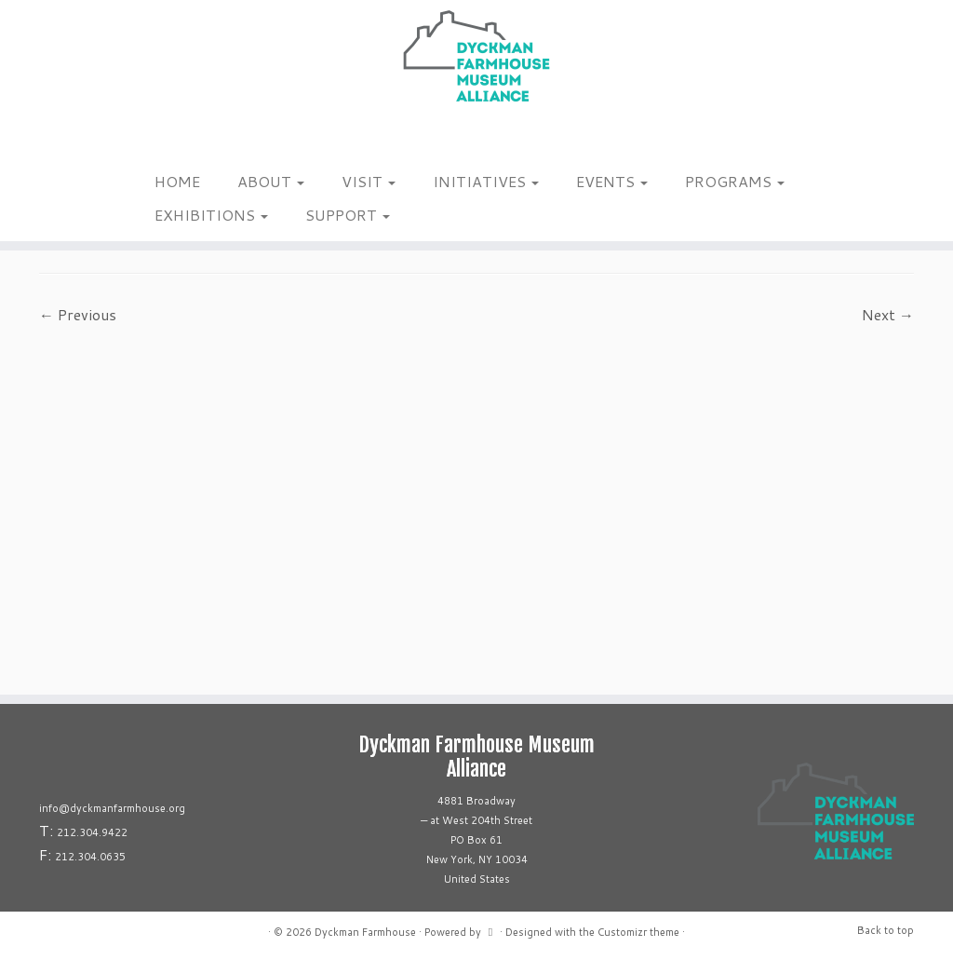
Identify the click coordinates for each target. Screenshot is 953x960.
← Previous (77, 314)
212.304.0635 (90, 856)
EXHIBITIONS (211, 214)
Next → (888, 314)
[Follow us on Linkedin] (183, 138)
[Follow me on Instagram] (147, 138)
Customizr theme (638, 932)
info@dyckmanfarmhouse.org (112, 808)
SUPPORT (347, 214)
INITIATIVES (486, 181)
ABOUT (270, 181)
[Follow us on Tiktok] (171, 138)
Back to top (885, 930)
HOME (177, 181)
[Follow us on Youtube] (195, 138)
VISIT (369, 181)
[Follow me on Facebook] (159, 138)
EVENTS (612, 181)
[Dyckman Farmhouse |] (476, 55)
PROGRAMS (735, 181)
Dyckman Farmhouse (365, 932)
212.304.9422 (92, 832)
